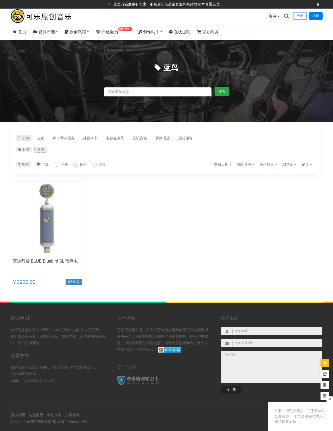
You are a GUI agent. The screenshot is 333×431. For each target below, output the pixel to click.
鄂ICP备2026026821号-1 (71, 422)
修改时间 (245, 164)
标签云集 (54, 415)
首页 (19, 32)
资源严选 (44, 32)
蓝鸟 (170, 68)
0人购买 (73, 282)
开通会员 (212, 4)
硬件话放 (162, 138)
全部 (40, 138)
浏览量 (289, 164)
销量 (307, 164)
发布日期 (223, 164)
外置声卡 (90, 138)
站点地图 (36, 415)
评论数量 (268, 164)
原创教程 (75, 32)
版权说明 (17, 415)
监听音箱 (139, 138)
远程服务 (185, 138)
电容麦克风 (115, 138)
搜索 (222, 91)
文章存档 (72, 415)
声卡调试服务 (64, 138)
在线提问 (179, 32)
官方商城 (208, 32)
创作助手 (148, 32)
